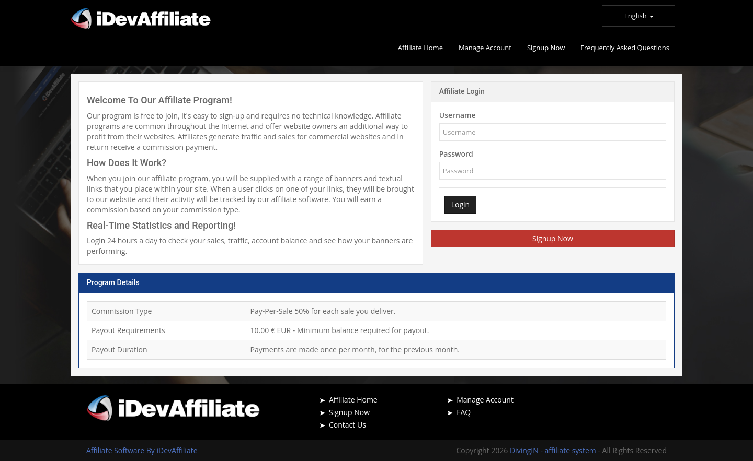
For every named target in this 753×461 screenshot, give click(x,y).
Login (460, 204)
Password (456, 154)
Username (457, 115)
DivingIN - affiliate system (554, 450)
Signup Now (552, 238)
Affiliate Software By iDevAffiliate (142, 450)
